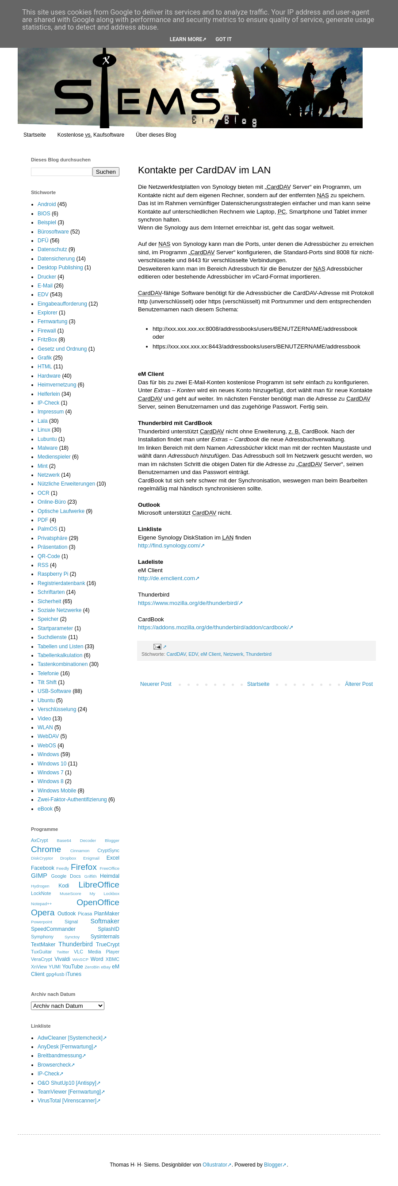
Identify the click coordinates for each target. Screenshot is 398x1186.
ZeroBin (92, 966)
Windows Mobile (57, 791)
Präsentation (52, 547)
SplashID (108, 929)
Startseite (34, 135)
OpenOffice (98, 902)
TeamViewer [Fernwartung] (69, 1092)
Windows (48, 754)
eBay (106, 966)
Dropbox (68, 858)
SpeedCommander (53, 929)
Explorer (47, 313)
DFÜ (43, 240)
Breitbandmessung (60, 1055)
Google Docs (66, 876)
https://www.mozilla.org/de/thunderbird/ (188, 603)
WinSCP (80, 959)
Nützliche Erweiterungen (66, 484)
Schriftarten (51, 592)
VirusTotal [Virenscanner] (67, 1101)
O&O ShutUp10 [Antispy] (67, 1083)
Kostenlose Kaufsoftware (90, 135)
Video (44, 718)
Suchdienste (52, 637)
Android (47, 204)
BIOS (44, 213)
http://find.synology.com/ (169, 545)
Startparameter (55, 628)
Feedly (62, 868)
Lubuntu (47, 439)
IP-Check (48, 403)
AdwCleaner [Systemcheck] (70, 1038)
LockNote (41, 893)
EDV (193, 654)
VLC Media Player (96, 951)
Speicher (48, 619)
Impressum (51, 412)
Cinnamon (80, 850)
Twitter (63, 951)
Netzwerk (233, 654)
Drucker (47, 277)
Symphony (42, 936)
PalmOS (47, 529)
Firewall (47, 331)
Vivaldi (62, 959)
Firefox (84, 867)
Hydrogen (40, 886)
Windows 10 (52, 764)
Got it (223, 39)
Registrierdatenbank (61, 583)
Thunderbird (259, 654)
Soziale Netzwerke (59, 610)
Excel (113, 858)
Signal (71, 921)
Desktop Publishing (60, 267)
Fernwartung (52, 321)
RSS (43, 565)
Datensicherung (56, 259)
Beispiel (47, 222)
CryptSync (108, 850)
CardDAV (176, 654)
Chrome (46, 849)
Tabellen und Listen (60, 646)
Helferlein (49, 394)
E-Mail (45, 286)
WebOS (47, 745)
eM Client (210, 654)
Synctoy (72, 936)
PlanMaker (106, 914)
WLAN (45, 727)
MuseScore (70, 893)
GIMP (39, 875)
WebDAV (48, 736)
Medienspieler (54, 457)
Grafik (45, 358)
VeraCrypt (41, 959)
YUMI (55, 966)
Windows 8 (51, 781)
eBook (45, 809)
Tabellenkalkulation (60, 655)
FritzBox (47, 340)
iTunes (73, 974)
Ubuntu (46, 700)
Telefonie (48, 673)
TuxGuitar (41, 951)
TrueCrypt (107, 944)
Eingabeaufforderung (62, 304)
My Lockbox (104, 893)
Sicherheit (49, 601)
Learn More (186, 39)
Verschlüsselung (57, 709)
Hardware (49, 376)
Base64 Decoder (76, 840)
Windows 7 (51, 772)
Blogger (112, 840)
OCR (44, 493)
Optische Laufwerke (61, 511)
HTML (45, 366)
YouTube (72, 967)
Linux (44, 430)
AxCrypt (39, 840)
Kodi (63, 886)
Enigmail (91, 858)
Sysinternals (105, 936)
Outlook (66, 914)
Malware (47, 448)
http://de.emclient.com (166, 578)
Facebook (42, 868)
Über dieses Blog (156, 135)
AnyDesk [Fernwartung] (65, 1047)
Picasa (85, 913)
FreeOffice (109, 868)
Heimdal (109, 876)
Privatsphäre (52, 538)
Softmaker (104, 921)
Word (97, 959)
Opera (42, 912)
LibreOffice (99, 884)
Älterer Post (359, 684)
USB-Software (54, 691)
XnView (39, 966)
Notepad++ (41, 903)
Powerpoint (41, 921)
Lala (43, 421)
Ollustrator (215, 1165)
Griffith (90, 876)
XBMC (112, 959)
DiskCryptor (42, 858)
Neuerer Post (156, 684)
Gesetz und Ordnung (62, 349)
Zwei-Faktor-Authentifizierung (72, 799)
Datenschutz (52, 249)
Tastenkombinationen (63, 664)
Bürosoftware (53, 232)
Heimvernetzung (57, 385)
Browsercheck (54, 1065)
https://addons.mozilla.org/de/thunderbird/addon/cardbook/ (213, 627)
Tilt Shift (47, 682)
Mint (43, 466)
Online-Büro (52, 502)
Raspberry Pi (53, 574)
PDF (43, 520)
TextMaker (43, 944)
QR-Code (49, 556)
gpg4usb (55, 974)
